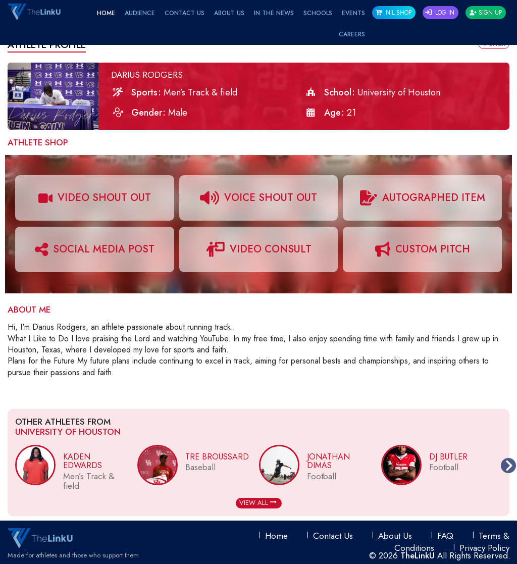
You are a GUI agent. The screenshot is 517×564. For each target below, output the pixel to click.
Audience (140, 13)
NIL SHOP (393, 12)
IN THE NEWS (274, 13)
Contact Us (184, 13)
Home (106, 13)
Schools (317, 13)
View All (258, 502)
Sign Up (486, 12)
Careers (352, 34)
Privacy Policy (484, 548)
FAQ (445, 536)
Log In (439, 12)
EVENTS (353, 13)
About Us (229, 13)
